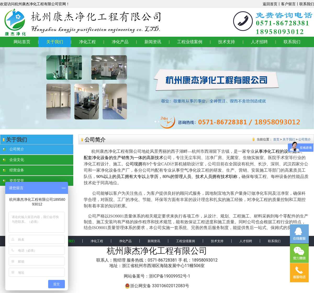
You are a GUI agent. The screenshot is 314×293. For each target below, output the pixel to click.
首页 (276, 139)
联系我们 (306, 4)
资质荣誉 (13, 181)
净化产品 (120, 41)
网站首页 (22, 41)
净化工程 (87, 41)
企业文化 (13, 160)
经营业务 (13, 170)
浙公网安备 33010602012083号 (157, 285)
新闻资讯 (152, 41)
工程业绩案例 (189, 41)
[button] (23, 88)
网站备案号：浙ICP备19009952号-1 (157, 276)
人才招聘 (259, 41)
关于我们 (54, 41)
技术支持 (226, 41)
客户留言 (288, 4)
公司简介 (13, 149)
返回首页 (270, 4)
